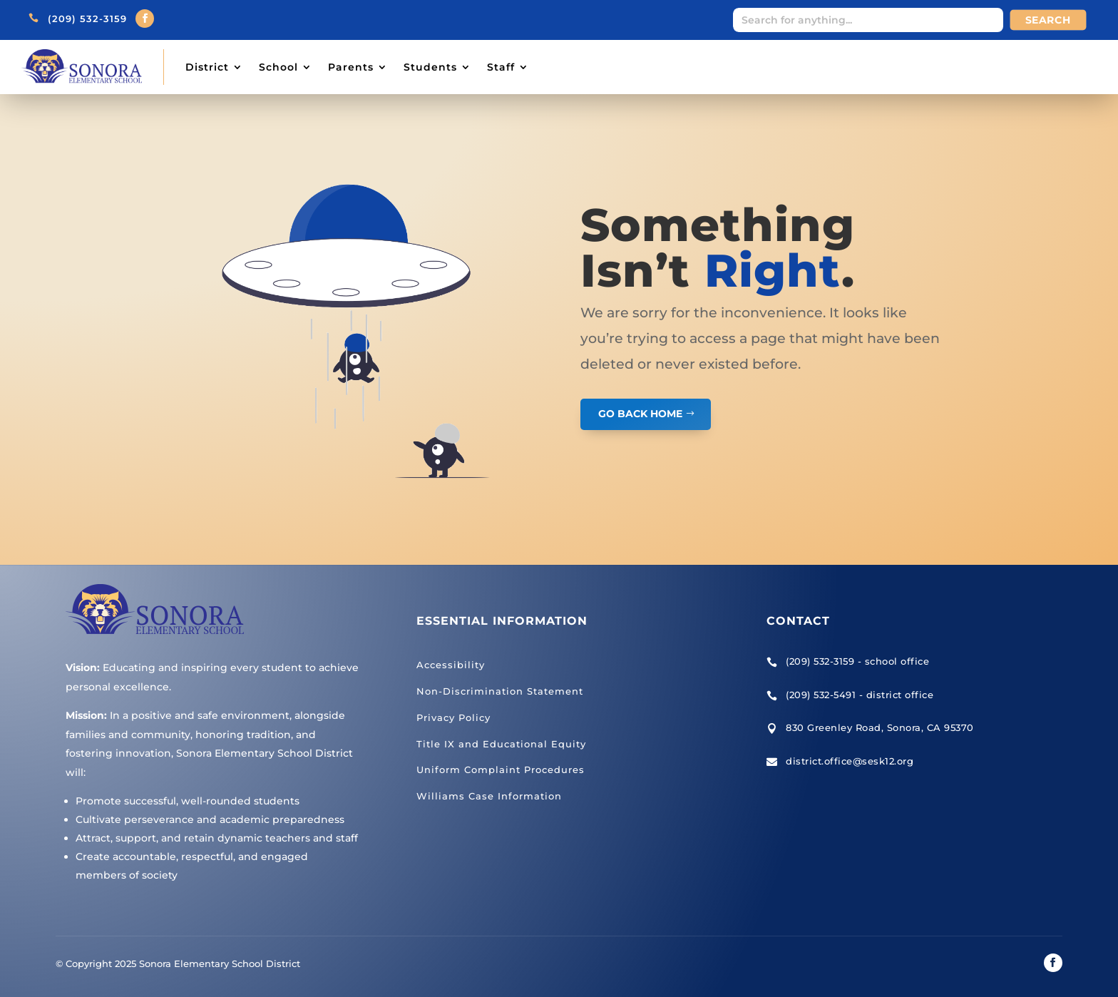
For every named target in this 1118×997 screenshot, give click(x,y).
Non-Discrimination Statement (499, 691)
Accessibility (450, 664)
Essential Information (502, 621)
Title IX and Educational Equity (501, 744)
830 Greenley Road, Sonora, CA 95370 (880, 727)
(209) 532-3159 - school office (857, 661)
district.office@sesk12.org (849, 761)
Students (430, 67)
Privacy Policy (453, 717)
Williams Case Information (489, 796)
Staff (501, 67)
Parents (351, 67)
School (278, 67)
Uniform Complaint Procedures (500, 769)
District (207, 67)
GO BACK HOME (640, 413)
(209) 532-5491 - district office (859, 694)
